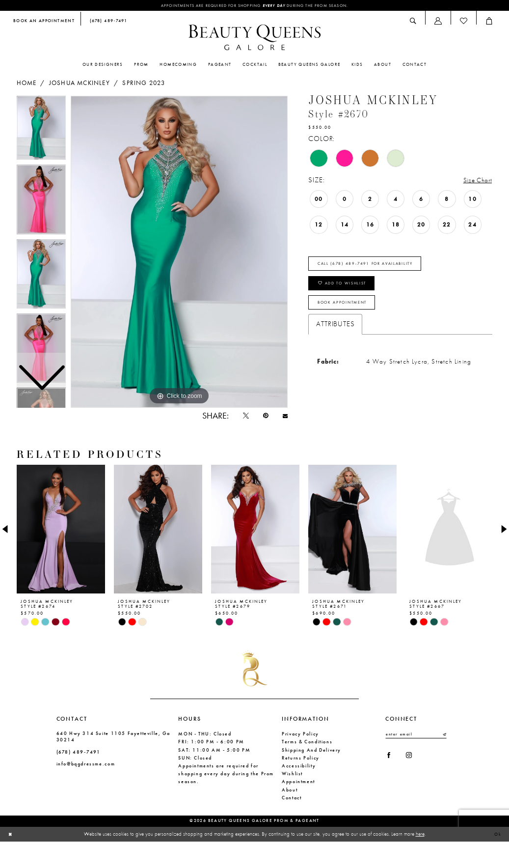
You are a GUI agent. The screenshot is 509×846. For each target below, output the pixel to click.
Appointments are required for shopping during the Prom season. (254, 6)
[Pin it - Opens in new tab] (261, 418)
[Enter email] (416, 739)
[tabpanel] (179, 252)
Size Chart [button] (475, 181)
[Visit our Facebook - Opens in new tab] (390, 762)
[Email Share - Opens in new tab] (283, 418)
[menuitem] (43, 22)
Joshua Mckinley (79, 84)
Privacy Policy (300, 737)
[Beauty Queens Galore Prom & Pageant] (254, 38)
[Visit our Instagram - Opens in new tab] (413, 762)
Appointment (298, 786)
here (420, 837)
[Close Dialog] (11, 838)
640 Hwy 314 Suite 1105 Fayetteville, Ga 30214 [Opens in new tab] (113, 740)
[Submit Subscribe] (444, 739)
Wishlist (292, 777)
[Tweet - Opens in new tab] (238, 418)
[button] (438, 22)
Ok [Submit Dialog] (496, 838)
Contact (291, 801)
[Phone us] (106, 22)
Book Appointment (349, 313)
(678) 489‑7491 (78, 756)
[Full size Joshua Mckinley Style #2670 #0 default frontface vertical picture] (179, 252)
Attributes (335, 335)
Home (27, 84)
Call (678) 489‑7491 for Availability (376, 267)
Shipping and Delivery (311, 754)
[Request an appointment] (43, 22)
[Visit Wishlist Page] (463, 22)
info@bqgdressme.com (85, 767)
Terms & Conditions (307, 746)
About (289, 793)
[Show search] (413, 21)
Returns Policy (301, 762)
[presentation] (61, 533)
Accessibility (299, 769)
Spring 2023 (143, 84)
